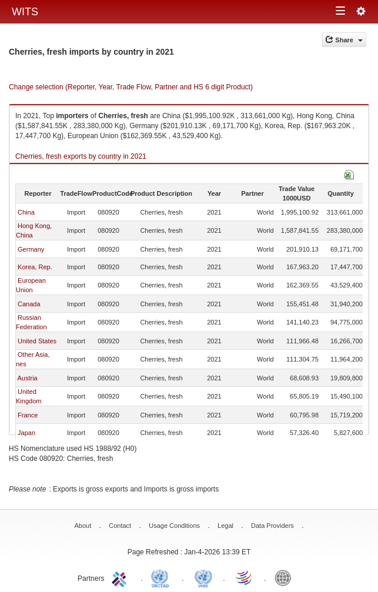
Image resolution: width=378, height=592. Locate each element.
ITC (121, 577)
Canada (29, 303)
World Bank (285, 577)
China (26, 212)
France (28, 415)
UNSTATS (203, 577)
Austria (27, 378)
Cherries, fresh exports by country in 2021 (80, 156)
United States (37, 341)
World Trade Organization (244, 577)
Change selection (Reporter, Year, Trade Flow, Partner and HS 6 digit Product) (131, 87)
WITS (25, 12)
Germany (31, 249)
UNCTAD (162, 577)
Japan (26, 432)
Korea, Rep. (35, 266)
